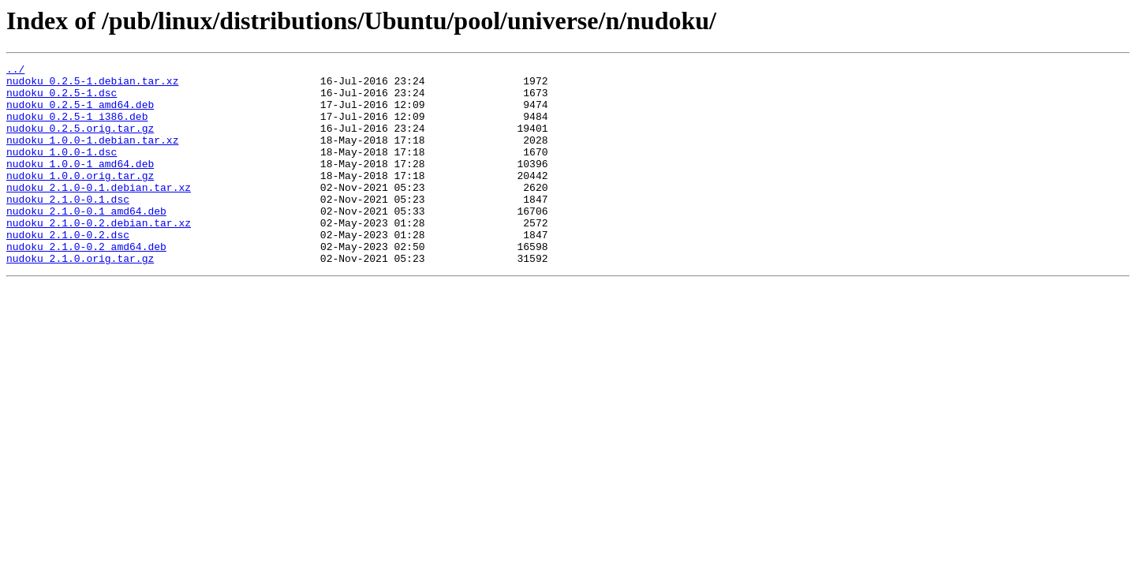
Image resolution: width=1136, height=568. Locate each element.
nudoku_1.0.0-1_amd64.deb (80, 185)
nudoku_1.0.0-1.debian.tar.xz (92, 156)
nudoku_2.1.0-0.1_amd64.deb (86, 241)
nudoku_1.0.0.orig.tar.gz (80, 199)
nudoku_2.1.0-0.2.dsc (67, 270)
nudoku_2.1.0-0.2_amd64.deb (86, 284)
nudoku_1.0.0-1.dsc (61, 170)
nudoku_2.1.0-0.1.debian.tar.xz (98, 213)
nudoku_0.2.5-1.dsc (61, 99)
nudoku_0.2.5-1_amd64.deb (80, 113)
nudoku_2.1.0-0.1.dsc (67, 227)
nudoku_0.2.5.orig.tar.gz (80, 142)
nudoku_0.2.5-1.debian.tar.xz (92, 85)
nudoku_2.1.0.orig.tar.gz (80, 298)
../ (15, 71)
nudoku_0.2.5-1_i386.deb (77, 128)
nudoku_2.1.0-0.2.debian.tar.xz (98, 255)
